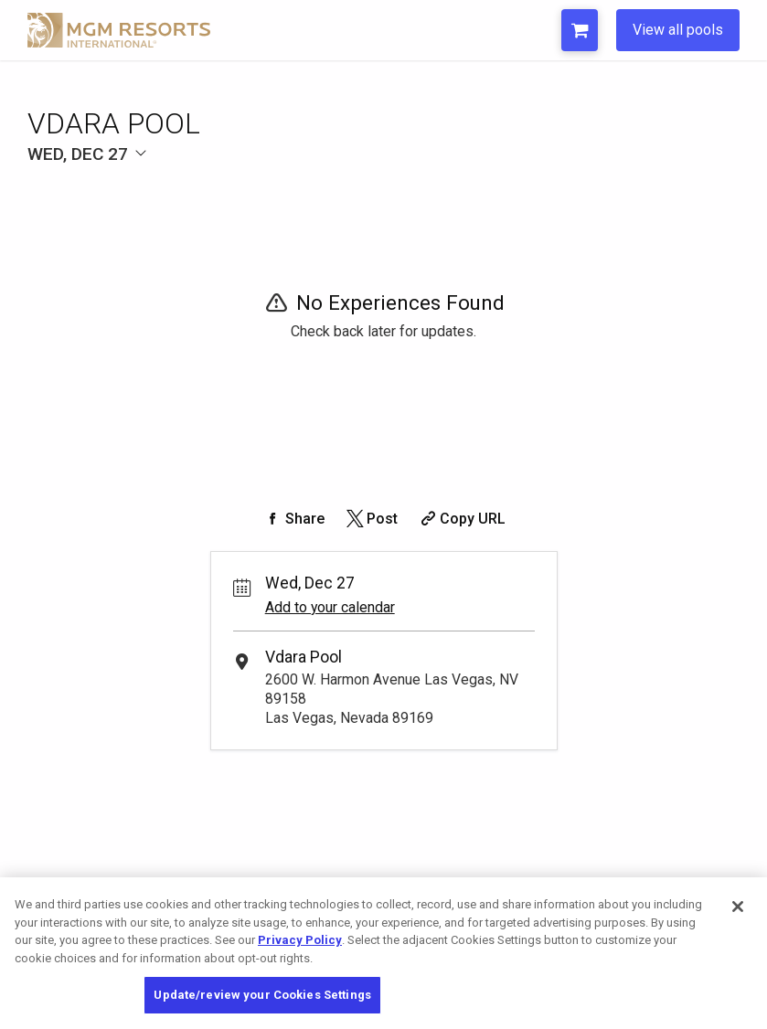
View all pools (678, 29)
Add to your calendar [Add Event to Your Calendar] (330, 607)
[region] (383, 953)
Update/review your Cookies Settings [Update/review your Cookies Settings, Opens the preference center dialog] (262, 995)
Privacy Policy (300, 940)
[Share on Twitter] (371, 518)
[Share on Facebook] (293, 518)
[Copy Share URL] (461, 518)
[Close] (738, 906)
